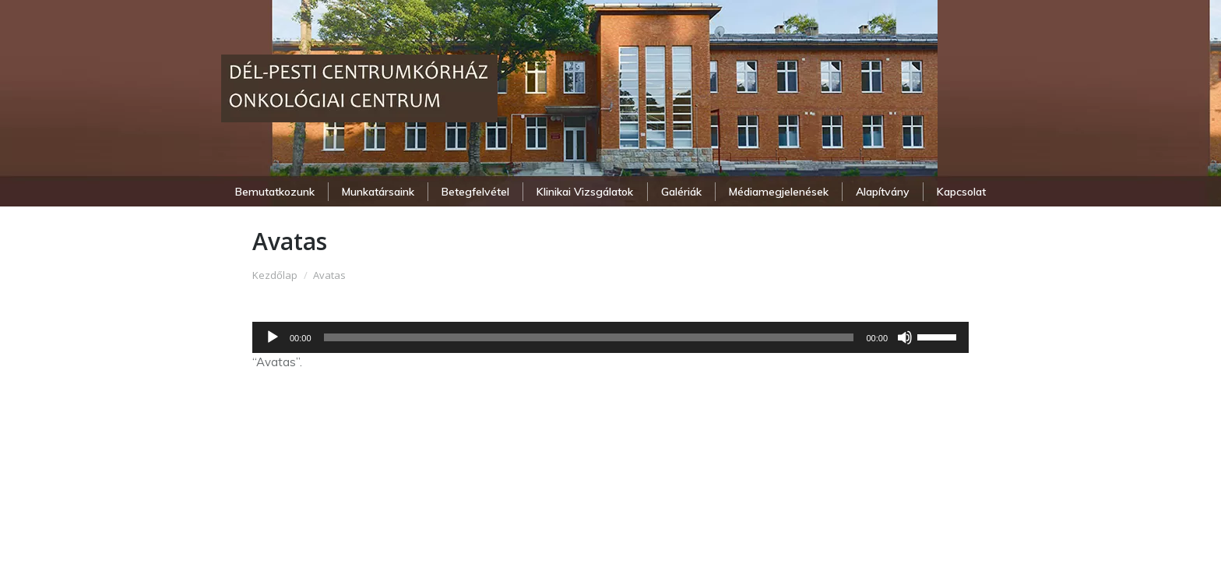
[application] (610, 337)
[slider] (589, 337)
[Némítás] (905, 337)
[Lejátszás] (272, 337)
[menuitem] (274, 191)
